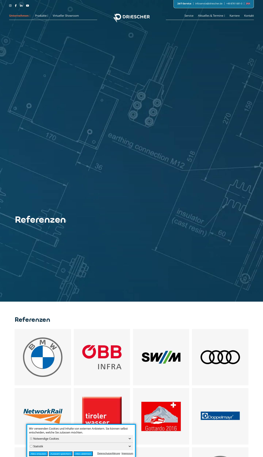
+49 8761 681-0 (234, 3)
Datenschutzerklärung (108, 453)
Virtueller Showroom (66, 15)
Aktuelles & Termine (211, 15)
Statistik (36, 446)
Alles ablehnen (83, 453)
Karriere (235, 15)
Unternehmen (20, 15)
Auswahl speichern (60, 453)
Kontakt (249, 15)
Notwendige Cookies (44, 438)
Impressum (127, 453)
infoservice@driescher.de (208, 3)
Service (188, 15)
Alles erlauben (38, 453)
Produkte (41, 15)
